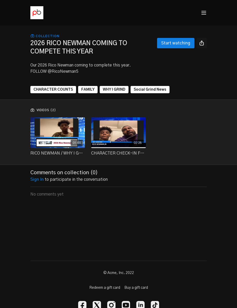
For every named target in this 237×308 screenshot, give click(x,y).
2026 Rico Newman (56, 65)
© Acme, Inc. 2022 (118, 273)
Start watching (175, 43)
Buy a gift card (136, 288)
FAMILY (87, 89)
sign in (37, 179)
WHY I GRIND (114, 89)
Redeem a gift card (104, 288)
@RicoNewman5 (63, 71)
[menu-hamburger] (204, 13)
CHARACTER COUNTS (53, 89)
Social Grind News (150, 89)
